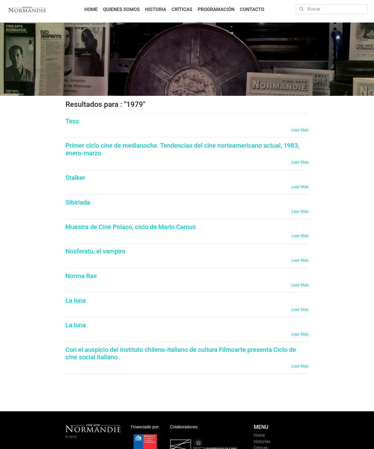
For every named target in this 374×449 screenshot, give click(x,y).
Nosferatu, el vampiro (96, 251)
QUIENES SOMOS (121, 9)
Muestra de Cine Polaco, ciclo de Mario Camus (131, 227)
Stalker (75, 177)
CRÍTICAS (182, 9)
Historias (262, 441)
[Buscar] (332, 9)
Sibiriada (78, 202)
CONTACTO (252, 9)
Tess (72, 121)
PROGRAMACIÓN (216, 9)
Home (259, 435)
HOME (91, 9)
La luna (76, 300)
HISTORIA (155, 9)
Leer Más (300, 130)
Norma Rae (81, 276)
